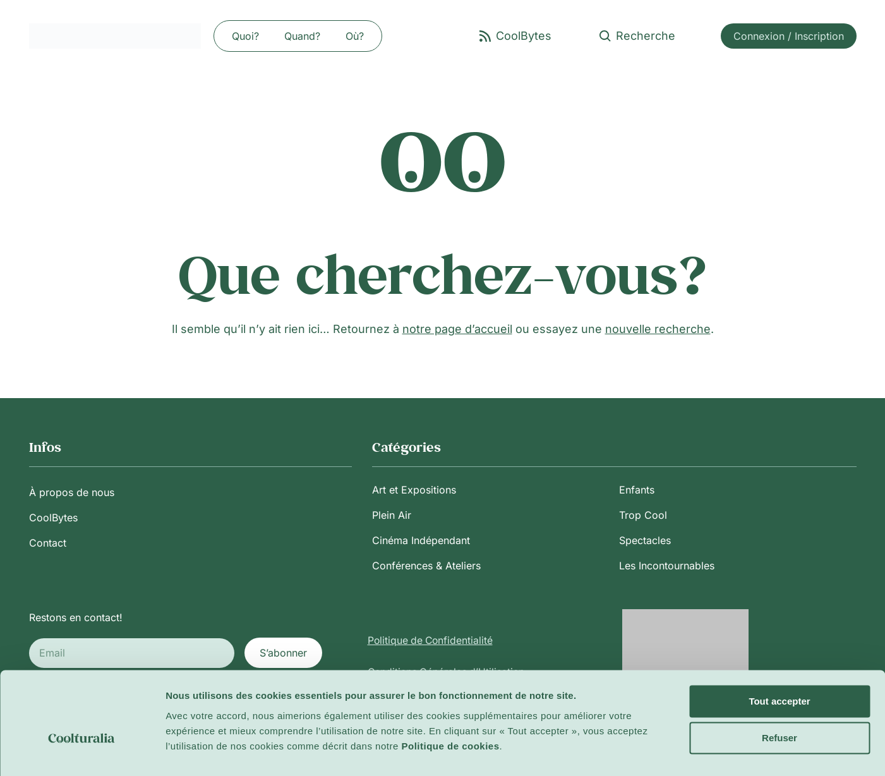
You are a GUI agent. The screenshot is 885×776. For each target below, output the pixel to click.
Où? (355, 36)
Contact (47, 543)
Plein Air (391, 515)
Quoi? (245, 36)
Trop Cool (643, 515)
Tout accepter (779, 671)
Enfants (636, 489)
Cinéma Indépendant (421, 540)
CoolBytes (53, 517)
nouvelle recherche (658, 329)
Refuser (779, 708)
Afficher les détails (208, 751)
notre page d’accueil (457, 329)
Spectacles (645, 540)
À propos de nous (71, 492)
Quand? (302, 36)
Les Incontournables (666, 565)
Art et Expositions (414, 489)
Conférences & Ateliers (426, 565)
